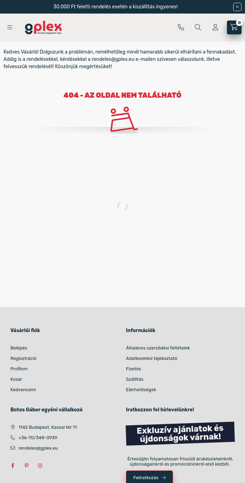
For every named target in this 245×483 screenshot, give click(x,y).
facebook (12, 466)
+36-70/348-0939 (181, 27)
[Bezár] (237, 7)
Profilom (19, 368)
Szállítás (134, 379)
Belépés (18, 348)
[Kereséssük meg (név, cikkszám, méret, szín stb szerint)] (198, 27)
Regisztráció (23, 358)
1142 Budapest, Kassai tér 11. (48, 427)
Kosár (16, 379)
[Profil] (215, 27)
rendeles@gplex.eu (38, 448)
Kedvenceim (23, 389)
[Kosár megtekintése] (234, 27)
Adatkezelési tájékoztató (151, 358)
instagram (40, 466)
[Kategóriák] (9, 27)
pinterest (26, 466)
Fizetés (133, 368)
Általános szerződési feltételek (158, 348)
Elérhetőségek (141, 389)
